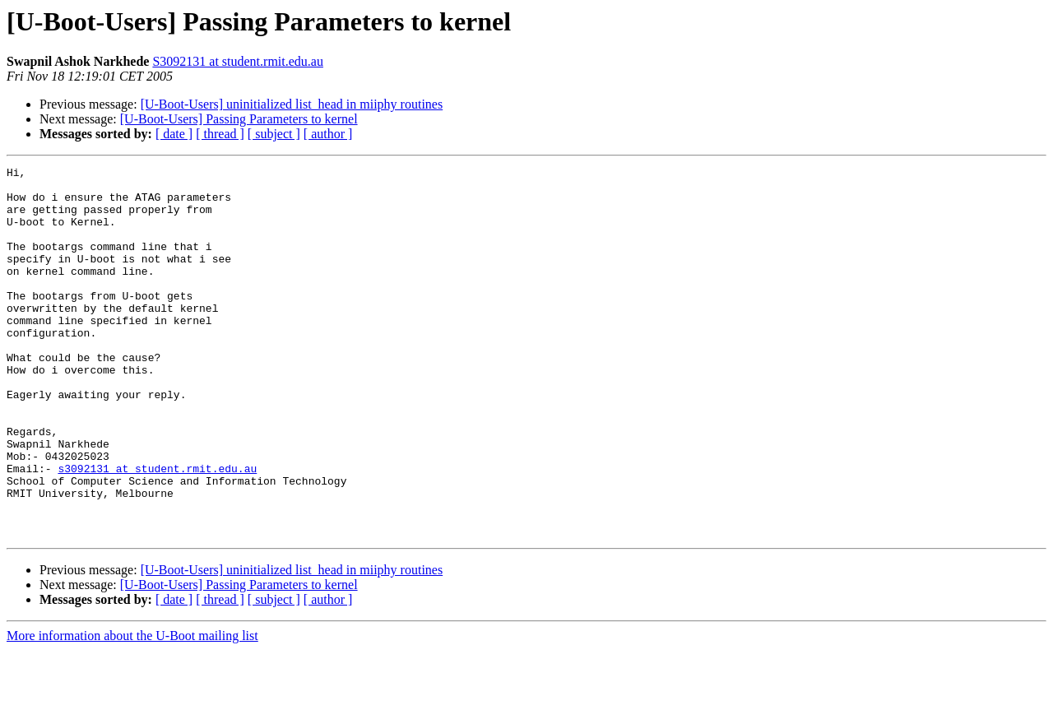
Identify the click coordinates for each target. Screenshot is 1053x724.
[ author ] (328, 134)
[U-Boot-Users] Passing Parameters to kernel (239, 119)
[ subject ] (274, 134)
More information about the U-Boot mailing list (132, 710)
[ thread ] (220, 134)
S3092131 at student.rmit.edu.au (237, 61)
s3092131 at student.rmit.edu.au (157, 529)
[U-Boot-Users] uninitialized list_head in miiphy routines (292, 104)
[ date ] (174, 134)
